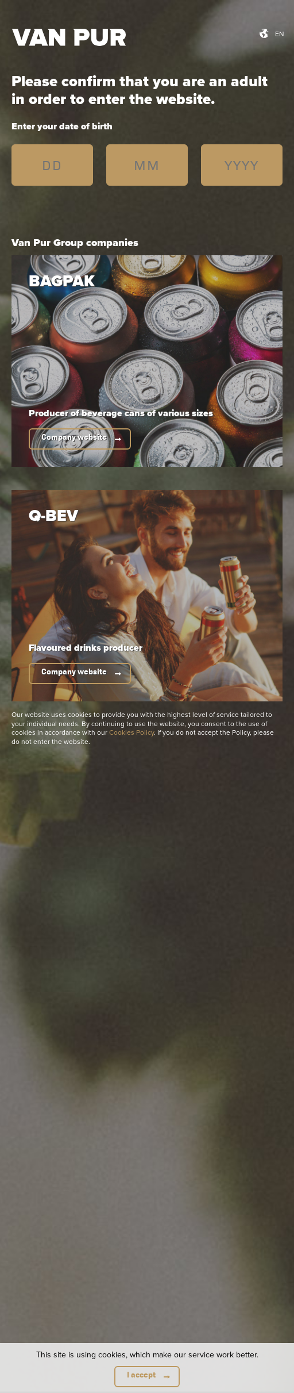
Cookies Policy (131, 732)
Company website (74, 437)
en (279, 34)
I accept (141, 1375)
